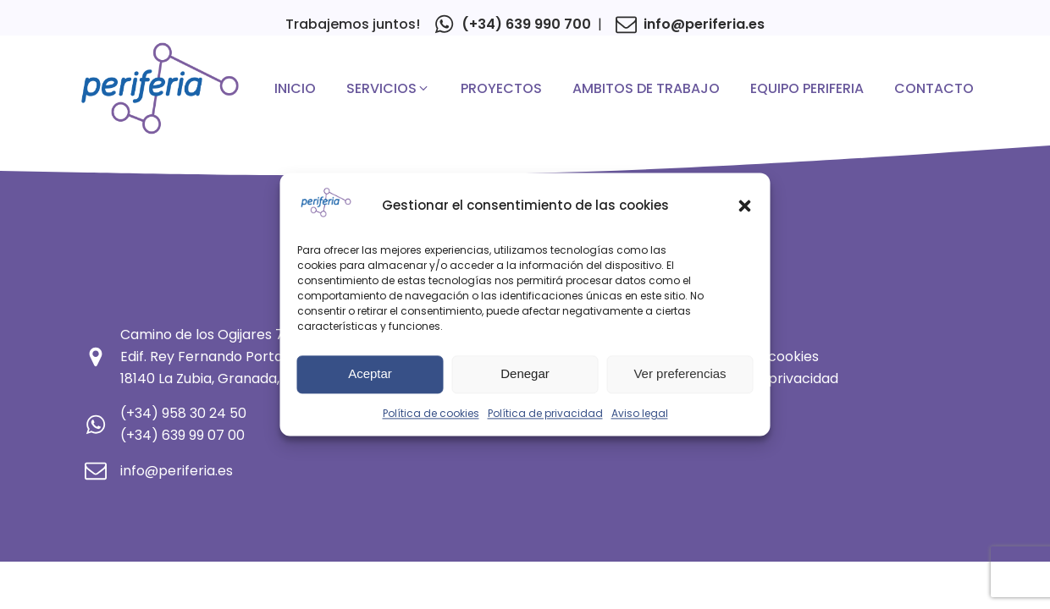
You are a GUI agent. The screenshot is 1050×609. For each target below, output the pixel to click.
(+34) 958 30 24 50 (183, 413)
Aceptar (370, 374)
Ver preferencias (679, 374)
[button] (745, 205)
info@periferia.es (704, 24)
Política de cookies (431, 413)
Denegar (525, 374)
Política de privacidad (545, 413)
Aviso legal (639, 413)
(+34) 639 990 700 (526, 24)
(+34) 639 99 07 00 (182, 435)
